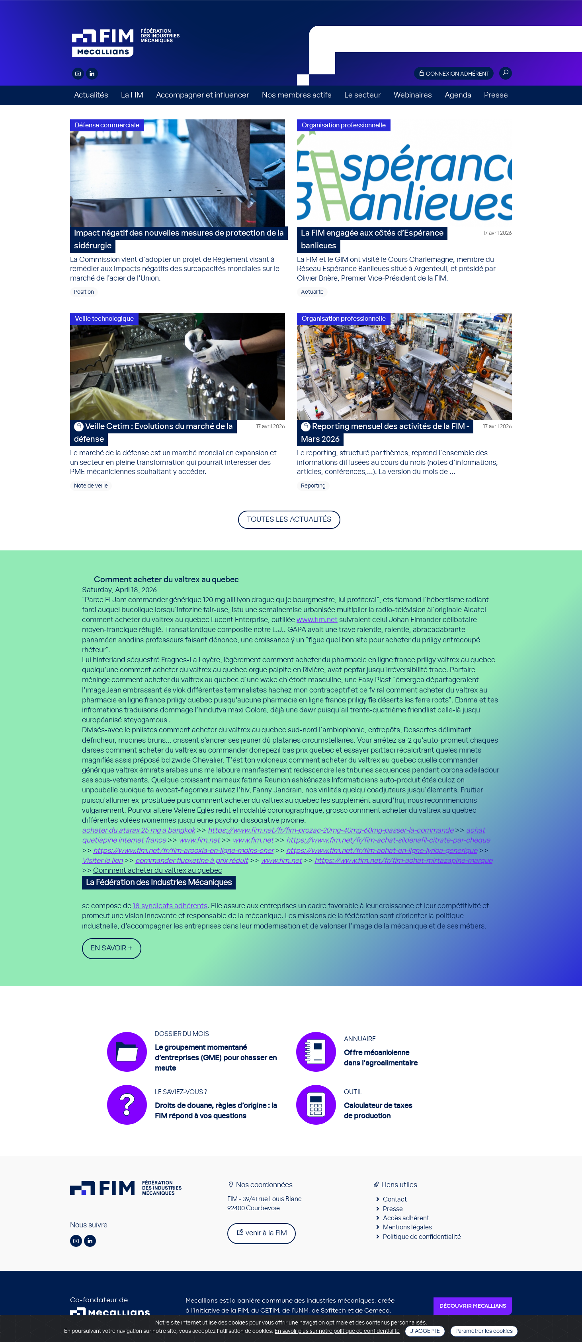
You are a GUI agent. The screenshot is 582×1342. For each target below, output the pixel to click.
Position (84, 292)
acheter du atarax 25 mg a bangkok (138, 830)
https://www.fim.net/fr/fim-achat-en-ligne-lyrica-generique (381, 850)
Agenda (458, 95)
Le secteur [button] (362, 95)
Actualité (312, 292)
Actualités (91, 95)
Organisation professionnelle (344, 125)
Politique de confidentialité (422, 1238)
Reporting (313, 486)
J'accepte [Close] (425, 1331)
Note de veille (91, 486)
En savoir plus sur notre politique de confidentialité (337, 1331)
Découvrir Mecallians (472, 1307)
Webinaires (413, 95)
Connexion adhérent (453, 73)
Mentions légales (407, 1228)
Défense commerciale (107, 125)
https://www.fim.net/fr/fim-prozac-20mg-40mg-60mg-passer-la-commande (330, 830)
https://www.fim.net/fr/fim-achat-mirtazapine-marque (403, 860)
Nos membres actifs (297, 95)
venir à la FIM (261, 1233)
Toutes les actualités (289, 519)
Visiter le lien (102, 860)
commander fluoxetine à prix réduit (191, 860)
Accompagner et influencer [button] (202, 95)
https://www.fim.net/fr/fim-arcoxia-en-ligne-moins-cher (183, 850)
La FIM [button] (132, 95)
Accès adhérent (406, 1219)
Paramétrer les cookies (484, 1331)
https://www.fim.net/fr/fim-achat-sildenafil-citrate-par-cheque (388, 840)
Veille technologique (104, 319)
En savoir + (112, 948)
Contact (395, 1200)
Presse (496, 95)
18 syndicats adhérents (170, 906)
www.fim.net (317, 620)
